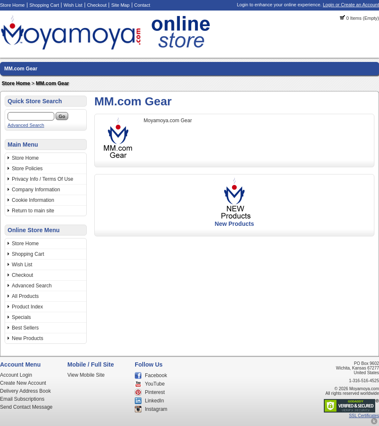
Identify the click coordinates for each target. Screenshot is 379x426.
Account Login (16, 375)
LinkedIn (154, 401)
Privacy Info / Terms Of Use (42, 179)
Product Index (27, 307)
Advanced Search (26, 125)
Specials (21, 317)
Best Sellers (25, 328)
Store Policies (27, 168)
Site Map (120, 5)
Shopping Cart (44, 5)
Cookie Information (33, 200)
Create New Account (23, 383)
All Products (25, 296)
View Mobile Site (86, 375)
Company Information (36, 190)
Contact (142, 5)
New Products (27, 338)
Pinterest (155, 392)
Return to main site (33, 211)
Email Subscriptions (22, 399)
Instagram (156, 409)
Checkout (97, 5)
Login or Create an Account (351, 4)
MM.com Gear (20, 69)
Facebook (156, 375)
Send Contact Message (26, 407)
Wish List (73, 5)
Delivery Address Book (25, 391)
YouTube (155, 384)
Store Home (12, 5)
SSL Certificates (364, 415)
